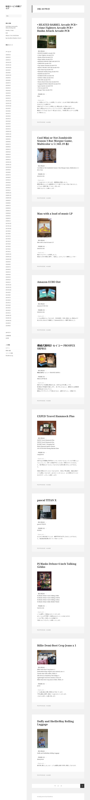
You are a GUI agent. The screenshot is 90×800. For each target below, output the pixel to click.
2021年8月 (8, 111)
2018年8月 (8, 203)
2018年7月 (8, 205)
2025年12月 (8, 62)
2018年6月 (8, 208)
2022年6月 (8, 85)
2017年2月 (8, 249)
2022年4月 (8, 90)
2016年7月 (8, 267)
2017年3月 (8, 246)
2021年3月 (8, 123)
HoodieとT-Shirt (10, 30)
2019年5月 (8, 180)
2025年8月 (8, 72)
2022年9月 (8, 77)
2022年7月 (8, 83)
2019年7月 (8, 175)
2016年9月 (8, 261)
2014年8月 (8, 325)
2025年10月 (8, 67)
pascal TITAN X (46, 500)
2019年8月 (8, 172)
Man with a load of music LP (55, 213)
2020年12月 (8, 131)
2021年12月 (8, 100)
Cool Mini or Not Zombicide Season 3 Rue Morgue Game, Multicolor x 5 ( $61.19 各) (54, 141)
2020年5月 (8, 149)
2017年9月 (8, 231)
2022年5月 (8, 88)
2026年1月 (8, 60)
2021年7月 (8, 113)
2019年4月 (8, 182)
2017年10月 (8, 228)
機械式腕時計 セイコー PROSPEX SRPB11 (56, 347)
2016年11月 (8, 256)
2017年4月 (8, 244)
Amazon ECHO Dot (49, 282)
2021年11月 (8, 103)
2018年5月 (8, 210)
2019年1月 (8, 190)
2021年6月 (8, 116)
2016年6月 (8, 269)
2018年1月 (8, 221)
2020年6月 (8, 146)
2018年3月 (8, 215)
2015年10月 (8, 290)
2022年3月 (8, 93)
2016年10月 (8, 259)
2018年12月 (8, 192)
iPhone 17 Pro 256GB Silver (12, 35)
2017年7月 (8, 236)
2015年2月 (8, 310)
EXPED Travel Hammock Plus (55, 416)
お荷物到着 (8, 335)
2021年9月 (8, 108)
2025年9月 (8, 70)
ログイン (8, 348)
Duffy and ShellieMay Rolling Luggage (55, 723)
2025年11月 (8, 65)
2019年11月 (8, 164)
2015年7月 (8, 297)
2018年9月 (8, 200)
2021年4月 (8, 121)
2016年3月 (8, 277)
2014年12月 (8, 315)
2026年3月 (8, 54)
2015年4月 (8, 305)
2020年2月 (8, 157)
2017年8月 (8, 233)
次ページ (82, 786)
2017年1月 (8, 251)
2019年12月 (8, 162)
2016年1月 (8, 282)
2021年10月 (8, 106)
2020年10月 (8, 136)
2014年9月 (8, 323)
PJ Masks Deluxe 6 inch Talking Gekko (56, 565)
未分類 (7, 338)
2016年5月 (8, 272)
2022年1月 (8, 98)
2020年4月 (8, 152)
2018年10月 (8, 198)
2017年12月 (8, 223)
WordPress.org (9, 355)
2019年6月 (8, 177)
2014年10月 (8, 320)
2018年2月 (8, 218)
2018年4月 (8, 213)
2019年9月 (8, 169)
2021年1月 (8, 129)
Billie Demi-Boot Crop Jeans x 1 (56, 645)
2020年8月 (8, 141)
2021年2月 (8, 126)
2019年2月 (8, 187)
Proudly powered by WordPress (45, 796)
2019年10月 (8, 167)
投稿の (8, 350)
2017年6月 (8, 238)
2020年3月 (8, 154)
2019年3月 (8, 185)
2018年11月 (8, 195)
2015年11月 (8, 287)
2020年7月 (8, 144)
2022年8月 (8, 80)
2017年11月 (8, 226)
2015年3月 (8, 307)
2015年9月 (8, 292)
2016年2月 (8, 279)
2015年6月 (8, 300)
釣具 (7, 33)
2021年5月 (8, 118)
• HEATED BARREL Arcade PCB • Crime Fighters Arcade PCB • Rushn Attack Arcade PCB (57, 27)
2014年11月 (8, 318)
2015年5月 (8, 302)
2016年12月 (8, 254)
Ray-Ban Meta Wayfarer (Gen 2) (13, 38)
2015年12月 (8, 284)
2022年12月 (8, 75)
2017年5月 (8, 241)
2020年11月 (8, 134)
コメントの (9, 353)
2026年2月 (8, 57)
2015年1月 (8, 313)
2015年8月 (8, 295)
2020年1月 (8, 159)
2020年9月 (8, 139)
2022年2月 (8, 95)
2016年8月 (8, 264)
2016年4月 (8, 274)
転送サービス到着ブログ (13, 7)
